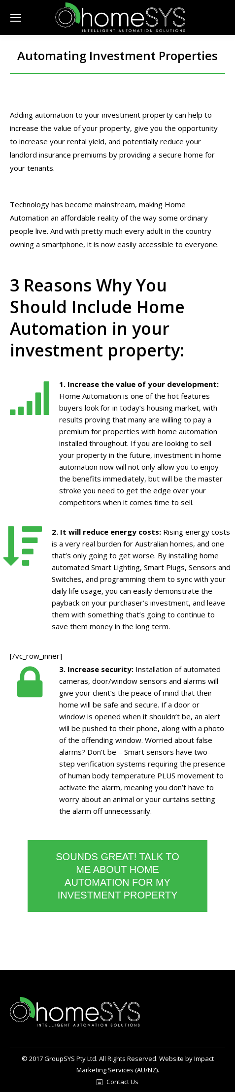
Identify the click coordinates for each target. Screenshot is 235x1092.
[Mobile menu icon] (16, 18)
